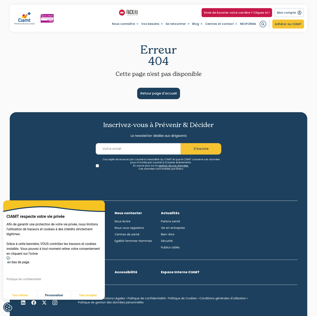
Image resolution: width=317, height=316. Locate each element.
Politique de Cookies (182, 298)
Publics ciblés (170, 247)
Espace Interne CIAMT (180, 272)
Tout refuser (20, 295)
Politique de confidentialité (147, 298)
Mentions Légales (113, 298)
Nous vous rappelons (129, 228)
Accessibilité (126, 272)
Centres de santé (127, 234)
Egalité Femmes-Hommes (133, 241)
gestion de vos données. (173, 165)
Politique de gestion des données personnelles (111, 302)
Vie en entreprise (173, 228)
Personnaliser (54, 295)
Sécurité (167, 241)
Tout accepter (88, 295)
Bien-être (167, 234)
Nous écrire (122, 221)
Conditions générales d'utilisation (222, 298)
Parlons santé (170, 221)
